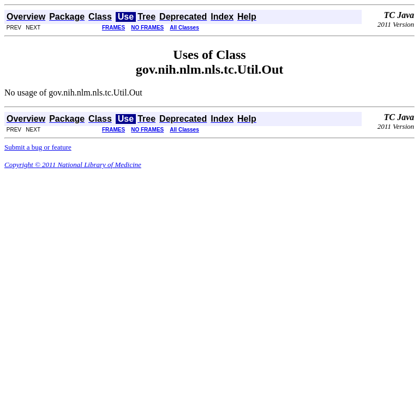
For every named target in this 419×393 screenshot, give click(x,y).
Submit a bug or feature (37, 147)
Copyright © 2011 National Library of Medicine (72, 164)
